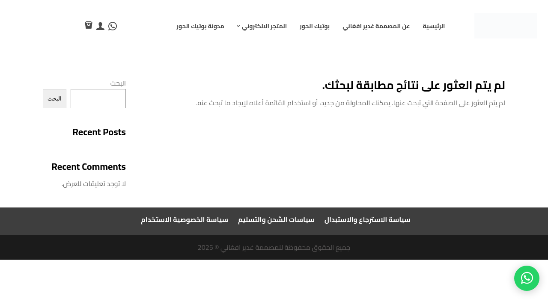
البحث (118, 83)
